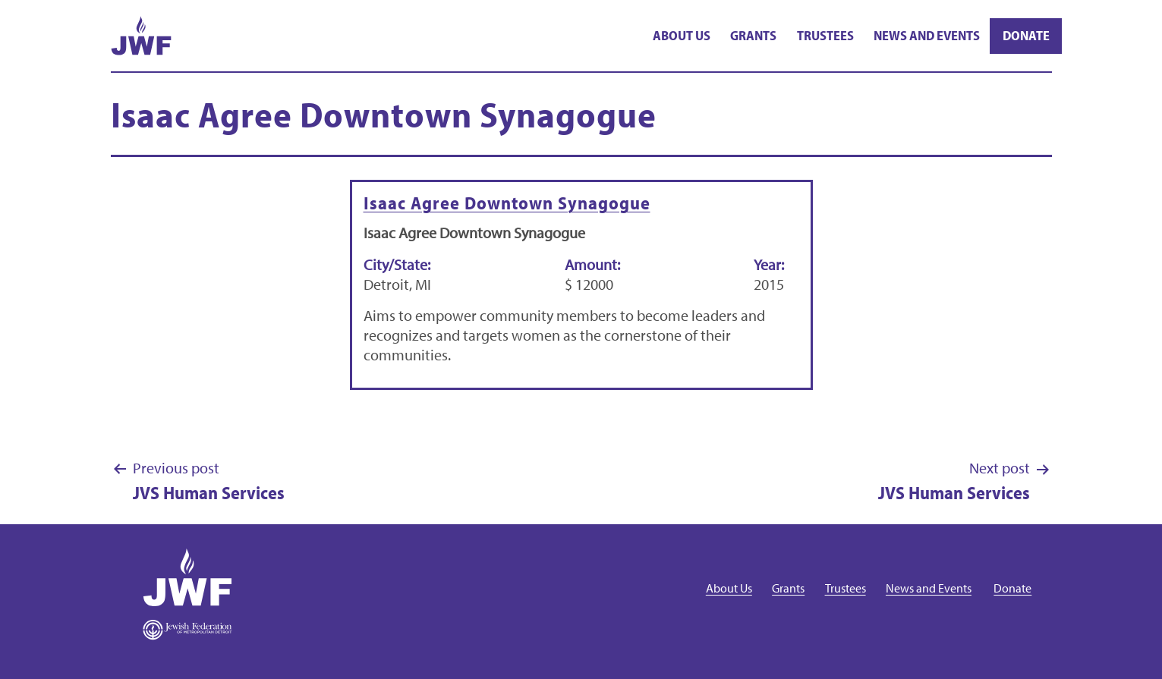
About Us (681, 35)
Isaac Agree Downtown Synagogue (507, 202)
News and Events (927, 35)
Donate (1026, 35)
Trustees (825, 35)
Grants (753, 35)
